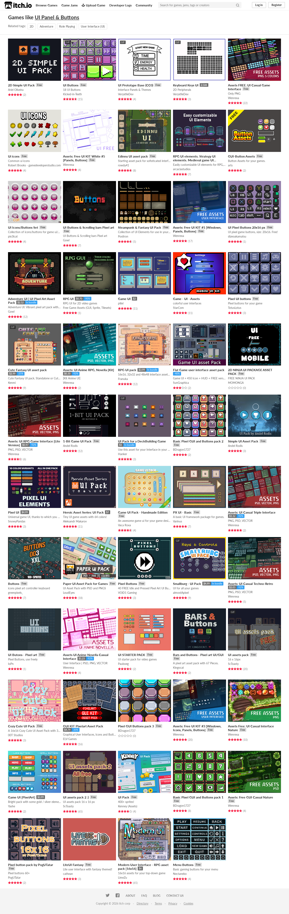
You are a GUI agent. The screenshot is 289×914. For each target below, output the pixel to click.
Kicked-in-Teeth (72, 94)
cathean (68, 873)
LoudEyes (69, 592)
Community (144, 5)
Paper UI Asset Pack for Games (85, 583)
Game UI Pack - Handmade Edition (143, 512)
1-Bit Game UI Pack (77, 441)
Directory (142, 903)
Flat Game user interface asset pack (198, 370)
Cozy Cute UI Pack (21, 726)
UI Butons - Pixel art (22, 655)
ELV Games (70, 739)
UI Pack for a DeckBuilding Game (142, 441)
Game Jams (69, 5)
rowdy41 (123, 165)
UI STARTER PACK (131, 655)
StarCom (178, 307)
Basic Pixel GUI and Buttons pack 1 (198, 797)
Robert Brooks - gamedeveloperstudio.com (34, 165)
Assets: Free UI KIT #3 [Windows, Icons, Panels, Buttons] (197, 728)
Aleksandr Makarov (75, 521)
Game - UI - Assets (186, 299)
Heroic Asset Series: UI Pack (83, 512)
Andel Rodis (70, 445)
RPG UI (68, 299)
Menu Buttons (183, 865)
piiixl (120, 303)
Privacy (172, 903)
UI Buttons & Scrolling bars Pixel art (88, 227)
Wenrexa (233, 98)
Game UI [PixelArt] (21, 797)
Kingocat (178, 667)
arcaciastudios (181, 169)
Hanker (122, 454)
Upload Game (93, 5)
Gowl (66, 240)
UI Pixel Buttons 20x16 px (246, 227)
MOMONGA (236, 382)
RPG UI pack (127, 370)
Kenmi (12, 382)
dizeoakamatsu (237, 236)
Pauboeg (123, 663)
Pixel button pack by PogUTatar (30, 865)
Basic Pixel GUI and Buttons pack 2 (198, 441)
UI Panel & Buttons (57, 17)
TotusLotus (234, 307)
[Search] (237, 5)
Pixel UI (13, 512)
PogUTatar (14, 877)
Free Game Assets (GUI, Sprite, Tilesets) (87, 307)
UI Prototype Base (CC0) (135, 85)
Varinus (177, 521)
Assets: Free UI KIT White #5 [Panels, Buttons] (84, 158)
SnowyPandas (16, 521)
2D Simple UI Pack (21, 85)
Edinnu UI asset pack (133, 156)
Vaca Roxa (124, 525)
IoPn (11, 663)
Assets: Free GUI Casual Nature (250, 797)
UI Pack (123, 797)
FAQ (144, 895)
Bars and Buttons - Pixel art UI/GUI (198, 655)
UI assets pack (238, 655)
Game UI (124, 299)
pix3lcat (13, 236)
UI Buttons (70, 85)
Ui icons (13, 156)
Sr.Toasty (233, 663)
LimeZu (122, 877)
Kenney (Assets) (127, 806)
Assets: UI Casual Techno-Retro (250, 583)
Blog (156, 895)
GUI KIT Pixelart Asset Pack (83, 726)
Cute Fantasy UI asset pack (27, 370)
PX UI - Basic (182, 512)
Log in (259, 5)
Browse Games (46, 5)
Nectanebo (180, 873)
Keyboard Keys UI (185, 85)
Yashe (11, 806)
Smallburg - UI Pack (187, 583)
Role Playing (67, 26)
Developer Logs (120, 5)
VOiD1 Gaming (127, 592)
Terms (158, 903)
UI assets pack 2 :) (76, 797)
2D (32, 26)
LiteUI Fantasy (73, 865)
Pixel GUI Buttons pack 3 (136, 726)
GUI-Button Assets (241, 156)
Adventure (46, 26)
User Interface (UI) (93, 26)
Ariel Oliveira (15, 89)
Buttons (13, 583)
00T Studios (15, 735)
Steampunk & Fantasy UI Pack (139, 227)
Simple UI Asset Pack (243, 441)
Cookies (188, 903)
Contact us (175, 895)
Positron (123, 236)
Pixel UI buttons (239, 299)
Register (277, 5)
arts (230, 165)
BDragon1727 (181, 449)
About (130, 895)
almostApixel (181, 592)
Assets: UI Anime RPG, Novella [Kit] (88, 370)
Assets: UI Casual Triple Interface (252, 512)
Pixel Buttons (127, 583)
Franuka (123, 379)
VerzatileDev (125, 94)
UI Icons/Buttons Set (23, 227)
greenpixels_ (15, 592)
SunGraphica (181, 382)
